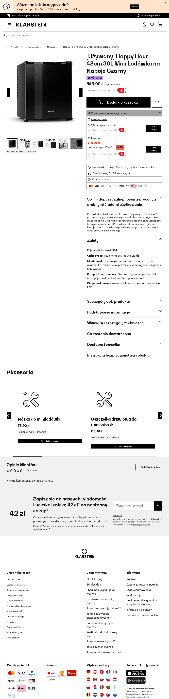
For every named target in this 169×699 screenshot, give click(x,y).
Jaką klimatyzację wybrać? (103, 620)
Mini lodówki (60, 46)
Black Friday (94, 591)
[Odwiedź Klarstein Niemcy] (88, 684)
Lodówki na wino (17, 591)
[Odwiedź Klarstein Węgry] (115, 691)
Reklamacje (133, 607)
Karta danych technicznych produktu (100, 90)
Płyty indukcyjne (17, 644)
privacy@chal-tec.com (143, 536)
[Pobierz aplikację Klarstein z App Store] (136, 685)
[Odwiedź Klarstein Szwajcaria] (102, 684)
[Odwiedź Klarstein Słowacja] (102, 691)
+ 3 (76, 143)
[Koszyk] (160, 25)
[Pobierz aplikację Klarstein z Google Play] (136, 692)
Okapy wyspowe (17, 607)
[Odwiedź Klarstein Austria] (95, 684)
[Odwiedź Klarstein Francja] (108, 684)
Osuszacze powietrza (20, 596)
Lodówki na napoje (18, 628)
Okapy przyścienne (18, 638)
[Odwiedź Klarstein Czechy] (108, 691)
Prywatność (118, 527)
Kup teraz (130, 6)
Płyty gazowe (15, 649)
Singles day (93, 596)
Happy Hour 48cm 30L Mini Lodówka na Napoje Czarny (101, 46)
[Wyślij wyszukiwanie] (5, 35)
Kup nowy (96, 143)
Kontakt (131, 591)
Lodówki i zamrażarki (37, 46)
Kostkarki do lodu (17, 623)
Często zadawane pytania (142, 596)
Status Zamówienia (138, 601)
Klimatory (13, 633)
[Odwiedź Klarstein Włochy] (115, 684)
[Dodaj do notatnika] (157, 102)
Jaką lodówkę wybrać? (100, 653)
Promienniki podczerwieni (23, 617)
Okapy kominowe (17, 612)
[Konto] (144, 25)
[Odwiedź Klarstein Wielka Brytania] (95, 691)
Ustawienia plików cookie (142, 627)
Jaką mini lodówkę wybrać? (103, 664)
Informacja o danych (139, 621)
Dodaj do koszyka (118, 102)
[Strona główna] (11, 46)
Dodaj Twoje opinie (144, 479)
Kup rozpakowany (101, 119)
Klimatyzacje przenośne (21, 601)
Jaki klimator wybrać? (100, 658)
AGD (17, 46)
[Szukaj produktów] (84, 35)
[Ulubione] (152, 25)
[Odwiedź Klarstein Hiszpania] (88, 691)
